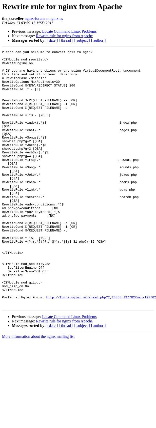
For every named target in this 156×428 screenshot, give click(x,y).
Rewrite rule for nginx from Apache (64, 36)
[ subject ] (82, 40)
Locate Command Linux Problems (69, 31)
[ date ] (52, 40)
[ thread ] (66, 40)
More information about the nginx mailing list (38, 388)
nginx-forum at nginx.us (44, 18)
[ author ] (98, 40)
